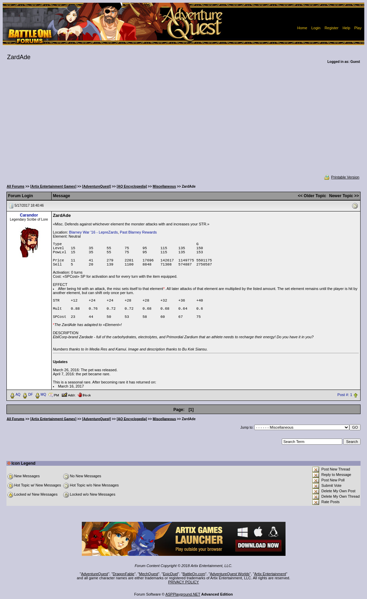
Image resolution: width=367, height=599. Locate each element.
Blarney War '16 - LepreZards (93, 232)
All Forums (15, 186)
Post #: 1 (344, 395)
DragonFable (123, 574)
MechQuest (148, 574)
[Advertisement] (184, 123)
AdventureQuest (94, 574)
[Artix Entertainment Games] (53, 186)
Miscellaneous (164, 186)
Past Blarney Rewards (138, 232)
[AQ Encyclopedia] (132, 186)
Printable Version (341, 177)
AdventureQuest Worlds (230, 574)
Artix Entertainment (270, 574)
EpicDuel (170, 574)
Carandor (29, 215)
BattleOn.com (194, 574)
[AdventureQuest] (96, 186)
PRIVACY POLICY (183, 582)
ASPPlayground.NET (182, 594)
